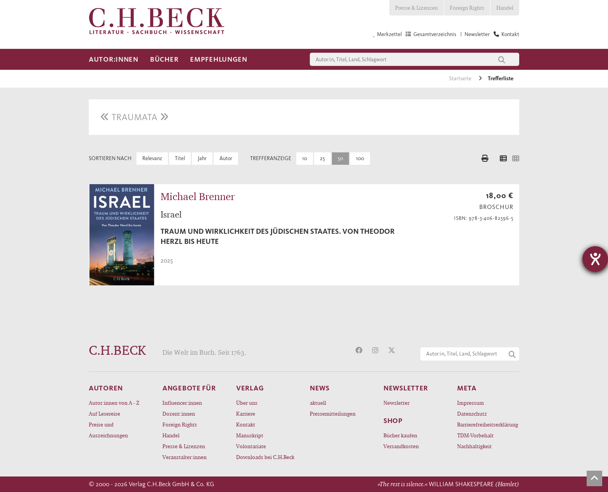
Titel (180, 158)
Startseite (461, 78)
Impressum (470, 402)
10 (304, 158)
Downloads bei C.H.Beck (265, 457)
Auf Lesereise (104, 413)
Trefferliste (500, 78)
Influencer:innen (182, 402)
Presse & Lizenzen (416, 7)
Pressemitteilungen (333, 413)
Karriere (245, 413)
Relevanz (152, 158)
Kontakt (245, 424)
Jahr (202, 158)
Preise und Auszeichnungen (108, 429)
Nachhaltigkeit (474, 446)
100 (360, 158)
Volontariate (251, 446)
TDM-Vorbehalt (475, 435)
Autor (225, 158)
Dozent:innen (178, 413)
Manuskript (249, 435)
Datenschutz (472, 413)
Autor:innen (113, 59)
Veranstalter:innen (184, 457)
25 (322, 158)
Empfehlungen (218, 59)
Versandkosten (401, 446)
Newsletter (396, 402)
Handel (504, 7)
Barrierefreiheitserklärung (487, 424)
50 (340, 158)
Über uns (246, 402)
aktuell (318, 402)
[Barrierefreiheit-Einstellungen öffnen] (595, 259)
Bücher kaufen (400, 435)
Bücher (164, 59)
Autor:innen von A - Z (114, 402)
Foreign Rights (467, 7)
